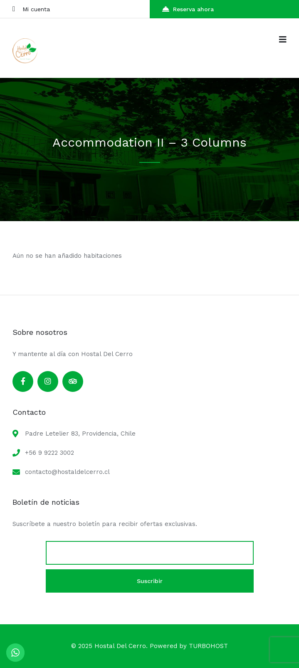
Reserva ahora (188, 8)
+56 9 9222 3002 (49, 452)
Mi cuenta (31, 8)
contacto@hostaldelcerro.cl (67, 472)
